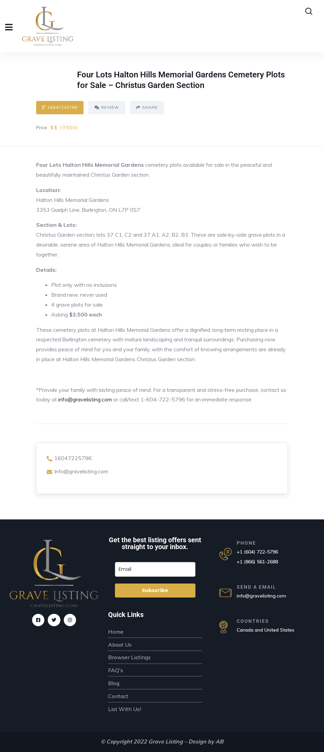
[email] (155, 569)
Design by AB (205, 741)
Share (147, 107)
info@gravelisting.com (85, 399)
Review (106, 107)
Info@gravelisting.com (77, 471)
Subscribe (155, 590)
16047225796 (59, 107)
